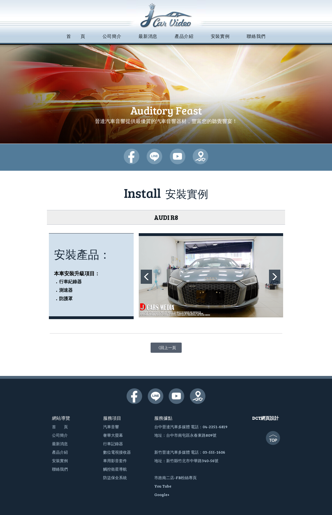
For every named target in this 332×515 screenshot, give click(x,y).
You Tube (162, 486)
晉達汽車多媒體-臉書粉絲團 (131, 156)
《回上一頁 (166, 346)
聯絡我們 (60, 469)
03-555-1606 (214, 452)
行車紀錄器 (70, 281)
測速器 (66, 290)
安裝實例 (60, 460)
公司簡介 (60, 435)
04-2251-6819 (215, 426)
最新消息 (60, 443)
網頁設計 (270, 418)
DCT (256, 418)
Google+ (162, 494)
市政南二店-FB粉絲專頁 (175, 477)
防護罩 (66, 298)
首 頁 (60, 426)
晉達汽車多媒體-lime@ (154, 156)
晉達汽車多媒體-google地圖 (200, 156)
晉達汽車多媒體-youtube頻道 (177, 156)
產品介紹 (60, 452)
